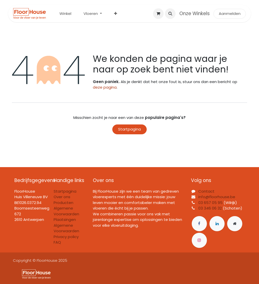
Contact (206, 191)
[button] (170, 13)
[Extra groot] (234, 223)
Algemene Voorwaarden (66, 228)
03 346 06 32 (210, 208)
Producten (63, 202)
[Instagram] (199, 240)
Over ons (62, 196)
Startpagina (129, 129)
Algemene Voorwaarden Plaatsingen (66, 213)
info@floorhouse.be (216, 196)
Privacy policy (66, 236)
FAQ (57, 242)
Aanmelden (230, 13)
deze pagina (105, 87)
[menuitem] (65, 14)
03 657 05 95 (210, 202)
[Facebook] (199, 223)
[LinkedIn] (217, 223)
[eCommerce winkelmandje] (158, 13)
